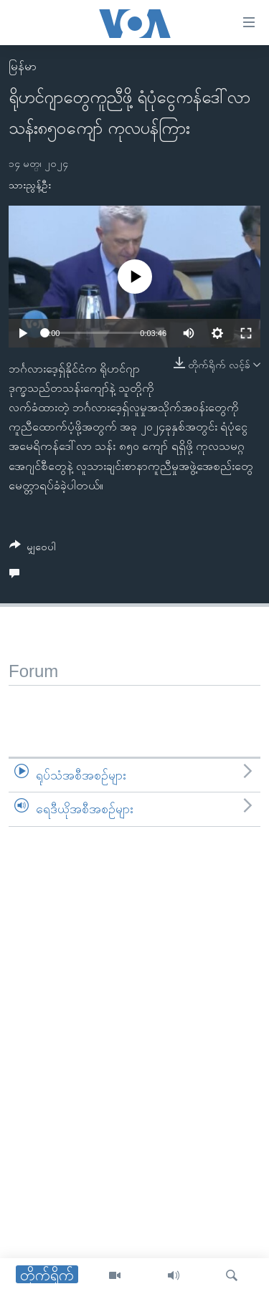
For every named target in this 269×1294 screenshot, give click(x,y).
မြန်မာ (23, 66)
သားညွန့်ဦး (30, 185)
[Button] (32, 549)
